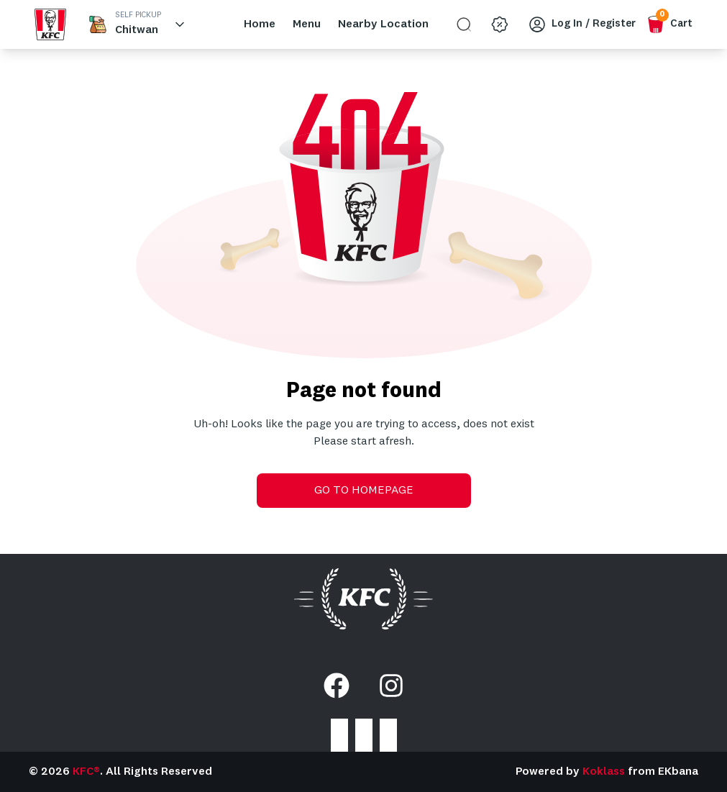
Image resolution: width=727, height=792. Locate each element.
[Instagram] (391, 685)
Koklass (603, 772)
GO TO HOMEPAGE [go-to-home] (363, 490)
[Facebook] (336, 685)
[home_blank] (50, 24)
